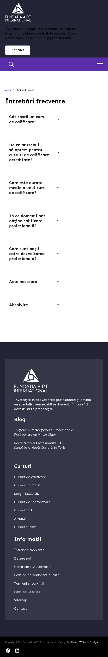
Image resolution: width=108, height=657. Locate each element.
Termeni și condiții (29, 583)
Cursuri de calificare (30, 477)
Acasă (8, 90)
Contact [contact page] (17, 50)
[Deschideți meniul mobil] (100, 63)
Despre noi (22, 558)
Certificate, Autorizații (32, 567)
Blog (20, 419)
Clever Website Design (84, 642)
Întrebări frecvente (29, 550)
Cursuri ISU (23, 510)
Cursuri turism (25, 527)
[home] (18, 12)
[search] (11, 64)
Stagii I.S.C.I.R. (26, 494)
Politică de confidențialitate (36, 575)
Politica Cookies (27, 592)
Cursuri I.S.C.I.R (27, 485)
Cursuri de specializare (32, 502)
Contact (20, 608)
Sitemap (20, 600)
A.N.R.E (20, 519)
